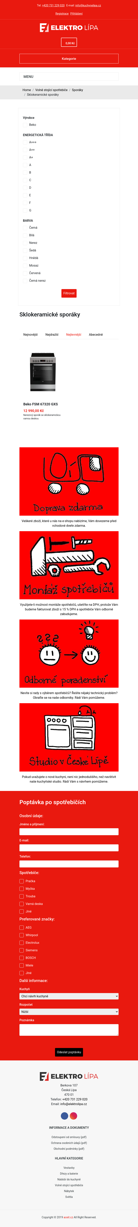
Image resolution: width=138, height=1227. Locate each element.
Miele (29, 965)
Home (27, 90)
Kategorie (69, 59)
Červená (34, 273)
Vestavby (69, 1167)
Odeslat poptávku (69, 1052)
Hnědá (33, 258)
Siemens (32, 950)
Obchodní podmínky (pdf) (69, 1148)
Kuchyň (24, 989)
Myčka (30, 889)
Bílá (31, 235)
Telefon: (25, 856)
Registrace (62, 13)
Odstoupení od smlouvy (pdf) (69, 1137)
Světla (69, 1196)
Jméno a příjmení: (32, 824)
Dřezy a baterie (69, 1173)
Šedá (32, 250)
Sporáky (77, 90)
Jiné (28, 911)
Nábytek (69, 1191)
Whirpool (32, 935)
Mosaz (33, 265)
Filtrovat (69, 293)
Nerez (33, 243)
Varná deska (34, 904)
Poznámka (26, 1020)
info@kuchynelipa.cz (88, 5)
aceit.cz (68, 1217)
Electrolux (32, 943)
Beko (32, 125)
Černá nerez (37, 280)
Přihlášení (76, 13)
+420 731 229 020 (53, 5)
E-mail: (24, 840)
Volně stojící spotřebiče (51, 90)
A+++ (33, 142)
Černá (33, 227)
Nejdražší (52, 334)
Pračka (30, 881)
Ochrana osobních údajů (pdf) (69, 1142)
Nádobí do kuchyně (68, 1179)
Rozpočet (25, 1004)
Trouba (30, 896)
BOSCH (31, 958)
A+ (31, 157)
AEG (28, 927)
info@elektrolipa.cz (73, 1104)
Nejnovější (30, 334)
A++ (32, 150)
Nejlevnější (73, 334)
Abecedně (96, 334)
